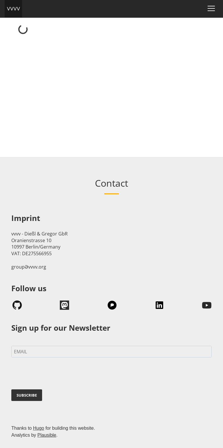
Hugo (38, 428)
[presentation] (55, 374)
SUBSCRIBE (27, 395)
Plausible (46, 435)
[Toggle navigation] (211, 8)
